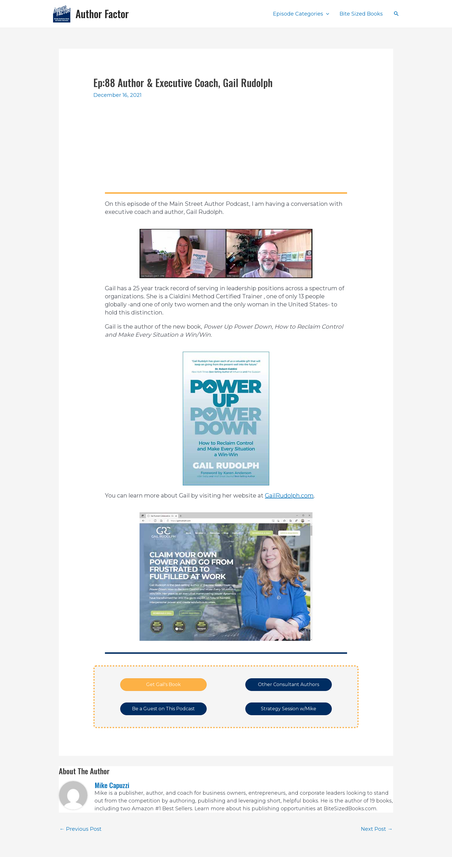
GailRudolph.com (289, 495)
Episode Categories (301, 14)
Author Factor (102, 13)
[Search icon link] (396, 14)
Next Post (377, 829)
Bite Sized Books (361, 14)
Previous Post (80, 829)
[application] (326, 14)
